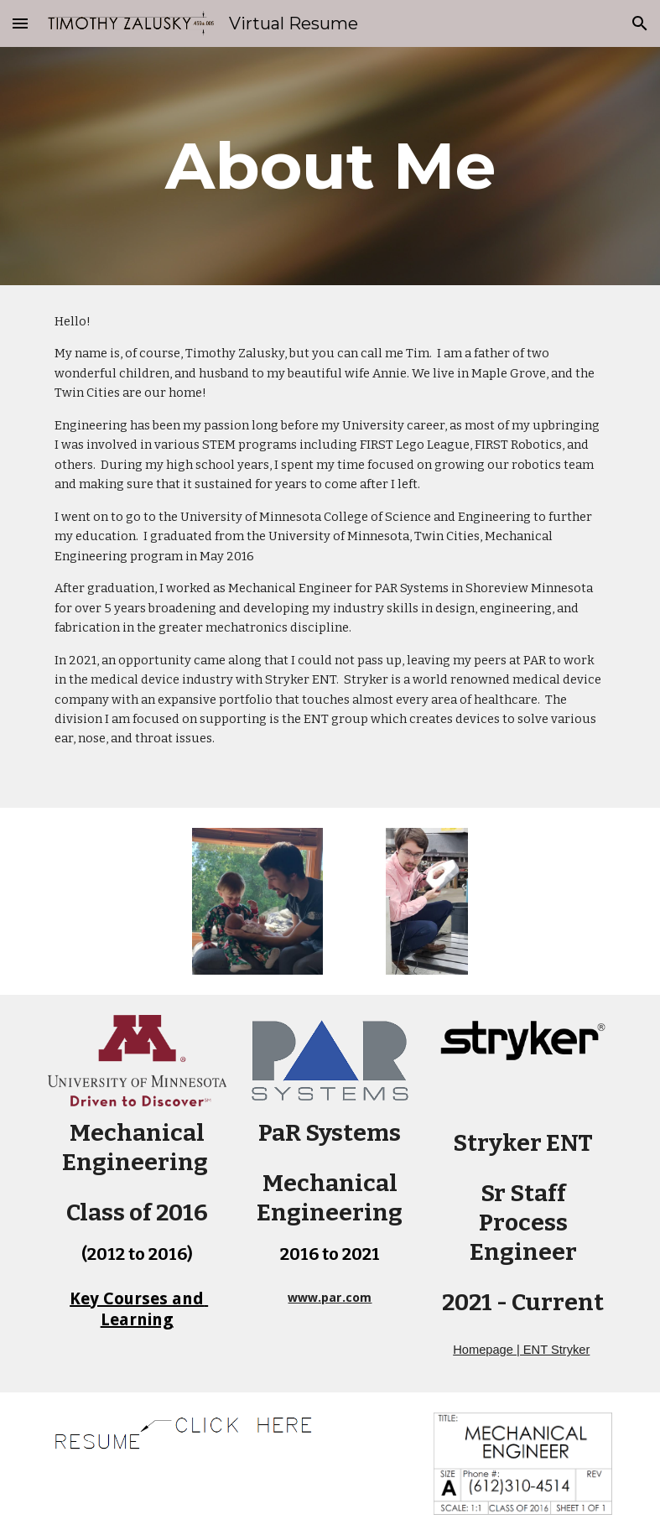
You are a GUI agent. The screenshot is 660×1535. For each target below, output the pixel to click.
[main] (330, 166)
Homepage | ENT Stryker (521, 1349)
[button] (20, 23)
